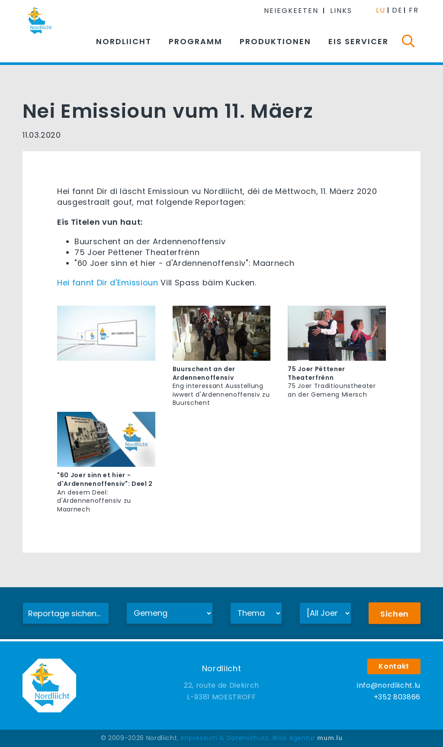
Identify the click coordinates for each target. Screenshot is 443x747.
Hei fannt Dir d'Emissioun (107, 282)
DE (397, 10)
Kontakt (394, 666)
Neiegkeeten (291, 11)
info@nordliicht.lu (389, 685)
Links (341, 11)
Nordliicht (123, 41)
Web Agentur (293, 738)
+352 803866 (397, 697)
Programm (195, 41)
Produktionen (275, 41)
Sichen (394, 613)
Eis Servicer (358, 41)
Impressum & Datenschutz (225, 738)
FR (414, 10)
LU (380, 10)
